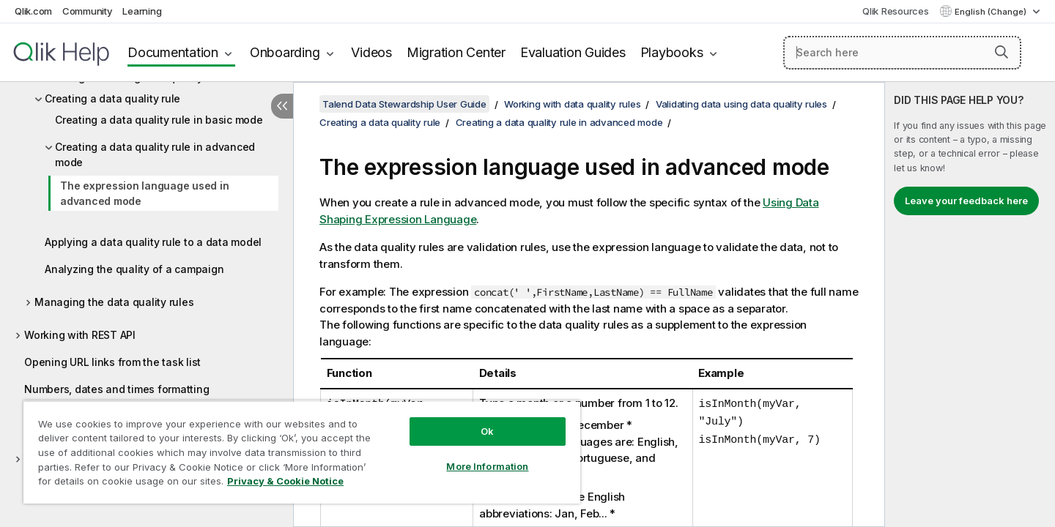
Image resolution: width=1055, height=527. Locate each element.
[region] (301, 452)
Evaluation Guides (573, 52)
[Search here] (902, 52)
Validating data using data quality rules (741, 104)
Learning (141, 11)
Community (87, 11)
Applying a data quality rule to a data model (153, 242)
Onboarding (285, 52)
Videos (371, 52)
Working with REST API (80, 335)
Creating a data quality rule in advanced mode (155, 154)
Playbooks (671, 52)
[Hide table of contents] (282, 106)
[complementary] (970, 304)
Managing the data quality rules (113, 302)
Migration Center (456, 52)
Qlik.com (33, 11)
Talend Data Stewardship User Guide (404, 104)
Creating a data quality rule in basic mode (159, 119)
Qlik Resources (895, 11)
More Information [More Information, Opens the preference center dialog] (487, 466)
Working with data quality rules (572, 104)
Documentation (172, 52)
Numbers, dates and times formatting (116, 389)
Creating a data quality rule (112, 98)
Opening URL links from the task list (112, 362)
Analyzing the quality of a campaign (134, 269)
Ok (487, 431)
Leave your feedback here (966, 200)
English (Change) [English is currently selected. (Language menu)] (992, 12)
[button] (1002, 52)
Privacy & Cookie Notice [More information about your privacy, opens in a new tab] (285, 481)
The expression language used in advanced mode (144, 193)
